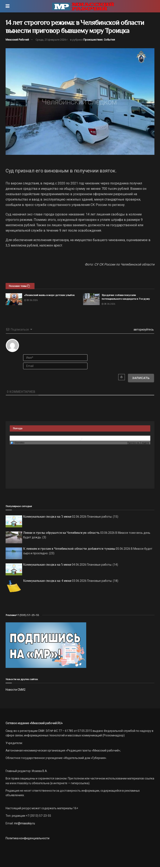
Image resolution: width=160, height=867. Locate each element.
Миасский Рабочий (17, 39)
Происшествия (93, 39)
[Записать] (141, 378)
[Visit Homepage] (83, 6)
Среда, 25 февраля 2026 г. (52, 39)
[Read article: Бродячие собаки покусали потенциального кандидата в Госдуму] (91, 299)
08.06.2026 (31, 300)
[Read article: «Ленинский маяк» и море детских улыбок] (14, 299)
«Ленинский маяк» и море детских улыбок (49, 295)
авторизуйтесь (143, 329)
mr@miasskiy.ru (24, 823)
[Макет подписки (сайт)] (46, 645)
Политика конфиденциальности (27, 838)
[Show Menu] (8, 6)
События (109, 39)
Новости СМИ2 (15, 689)
